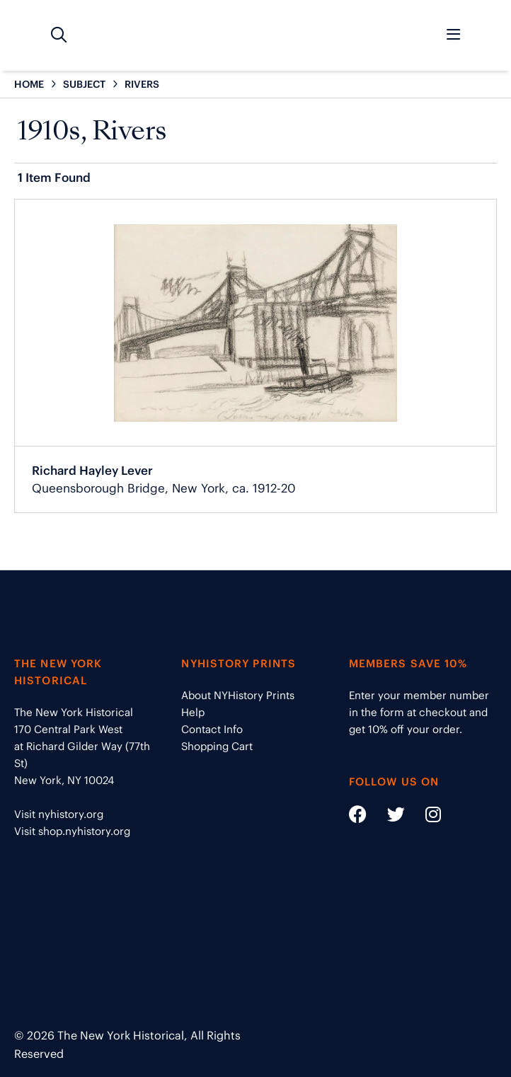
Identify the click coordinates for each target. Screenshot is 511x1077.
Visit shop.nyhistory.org (72, 831)
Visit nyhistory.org (58, 814)
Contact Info (212, 729)
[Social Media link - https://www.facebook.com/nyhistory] (358, 817)
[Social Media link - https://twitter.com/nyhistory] (387, 817)
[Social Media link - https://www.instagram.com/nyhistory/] (424, 817)
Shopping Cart (217, 746)
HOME (29, 84)
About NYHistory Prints (237, 695)
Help (193, 712)
